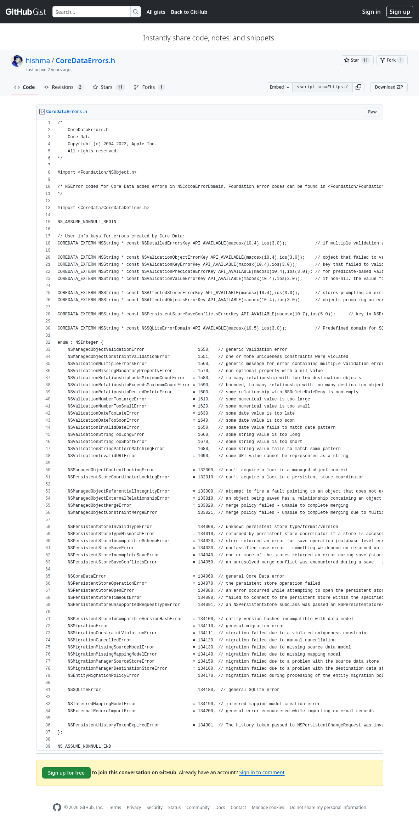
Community (198, 807)
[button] (358, 87)
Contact (238, 807)
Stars (108, 87)
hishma (38, 60)
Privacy (134, 807)
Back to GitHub (189, 12)
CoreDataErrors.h (85, 60)
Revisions (64, 87)
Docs (220, 807)
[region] (209, 435)
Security (155, 807)
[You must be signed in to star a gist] (357, 60)
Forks (149, 87)
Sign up (400, 12)
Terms (115, 807)
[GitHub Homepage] (57, 807)
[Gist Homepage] (26, 11)
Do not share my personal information (328, 807)
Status (174, 807)
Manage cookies (268, 807)
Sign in (371, 12)
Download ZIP (389, 87)
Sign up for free (66, 772)
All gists (156, 12)
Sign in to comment (261, 772)
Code (24, 87)
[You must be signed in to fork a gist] (392, 60)
